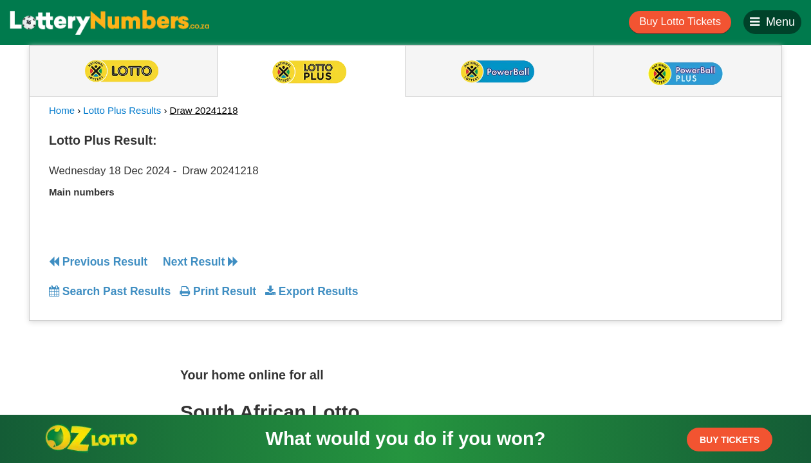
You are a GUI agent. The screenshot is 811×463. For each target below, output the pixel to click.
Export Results (311, 291)
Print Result (218, 291)
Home (62, 110)
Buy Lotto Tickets (680, 21)
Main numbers (82, 191)
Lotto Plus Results (122, 110)
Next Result (200, 261)
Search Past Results (110, 291)
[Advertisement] (645, 208)
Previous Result (98, 261)
